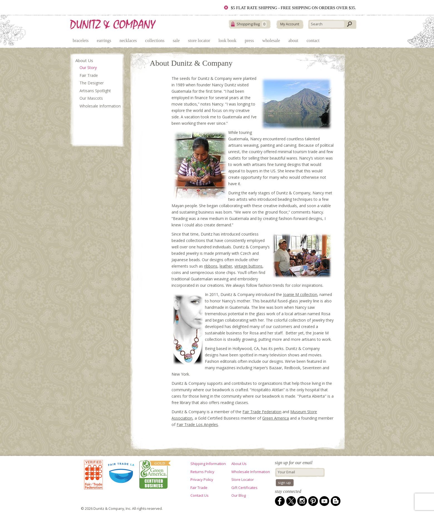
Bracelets (81, 40)
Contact (313, 40)
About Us (84, 60)
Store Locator (199, 40)
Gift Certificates (244, 487)
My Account (289, 24)
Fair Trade (89, 75)
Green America (275, 418)
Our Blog (238, 495)
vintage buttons (248, 266)
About (293, 40)
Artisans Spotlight (95, 90)
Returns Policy (202, 471)
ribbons (210, 266)
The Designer (92, 82)
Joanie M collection (300, 294)
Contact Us (199, 495)
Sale (176, 40)
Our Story (88, 67)
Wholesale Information (100, 106)
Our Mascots (91, 98)
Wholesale (271, 40)
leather (226, 266)
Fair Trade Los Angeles (197, 424)
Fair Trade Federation (261, 411)
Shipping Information (208, 463)
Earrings (104, 40)
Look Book (227, 40)
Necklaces (128, 40)
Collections (154, 40)
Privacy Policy (201, 479)
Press (249, 40)
